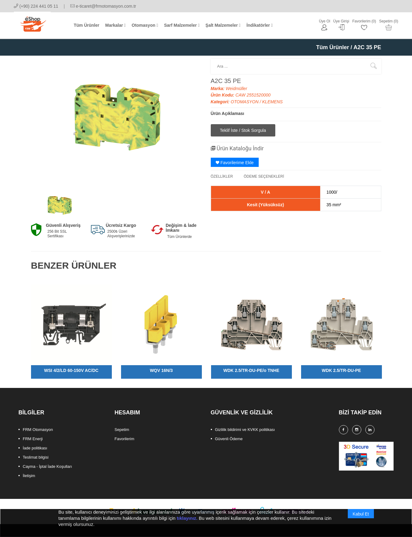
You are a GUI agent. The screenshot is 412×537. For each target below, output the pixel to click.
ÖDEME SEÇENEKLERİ (264, 176)
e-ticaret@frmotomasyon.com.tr (103, 6)
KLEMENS (272, 101)
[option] (59, 205)
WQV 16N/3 (161, 370)
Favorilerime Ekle (235, 162)
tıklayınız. (187, 520)
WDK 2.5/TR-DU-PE (341, 370)
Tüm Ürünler (332, 47)
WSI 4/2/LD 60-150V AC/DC (71, 370)
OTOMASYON (245, 101)
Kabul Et (361, 516)
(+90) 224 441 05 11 (36, 6)
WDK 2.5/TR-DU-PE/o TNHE (251, 370)
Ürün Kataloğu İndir (237, 148)
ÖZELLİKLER (222, 176)
